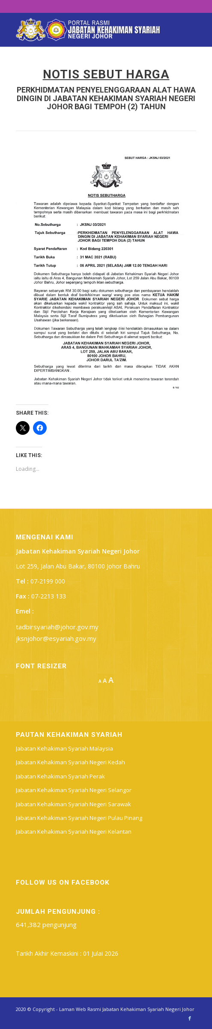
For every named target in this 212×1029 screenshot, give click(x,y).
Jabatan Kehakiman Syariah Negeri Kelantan (73, 831)
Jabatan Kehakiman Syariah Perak (60, 776)
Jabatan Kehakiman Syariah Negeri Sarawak (73, 804)
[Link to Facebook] (189, 1018)
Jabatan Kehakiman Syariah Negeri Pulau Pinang (79, 818)
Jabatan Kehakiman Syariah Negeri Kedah (70, 762)
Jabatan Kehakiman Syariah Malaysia (64, 748)
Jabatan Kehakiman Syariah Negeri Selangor (73, 790)
